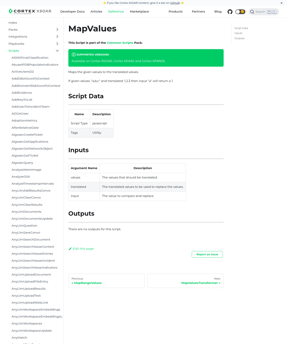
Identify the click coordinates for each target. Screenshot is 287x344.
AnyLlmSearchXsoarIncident (33, 260)
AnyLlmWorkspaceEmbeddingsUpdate (37, 316)
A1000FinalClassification (30, 57)
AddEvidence (22, 93)
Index (13, 22)
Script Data (241, 28)
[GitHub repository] (230, 12)
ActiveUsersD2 (23, 71)
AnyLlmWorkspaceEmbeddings (36, 309)
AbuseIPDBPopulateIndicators (35, 64)
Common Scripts (120, 43)
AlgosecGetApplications (30, 141)
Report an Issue (207, 254)
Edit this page (81, 248)
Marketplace (139, 11)
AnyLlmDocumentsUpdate (32, 218)
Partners (198, 11)
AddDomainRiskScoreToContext (36, 86)
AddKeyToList (22, 99)
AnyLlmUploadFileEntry (30, 281)
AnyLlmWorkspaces (27, 323)
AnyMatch (19, 337)
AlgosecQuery (22, 163)
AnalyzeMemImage (26, 170)
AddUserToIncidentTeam (30, 106)
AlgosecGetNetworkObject (32, 148)
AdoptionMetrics (24, 120)
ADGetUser (20, 113)
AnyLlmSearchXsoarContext (33, 246)
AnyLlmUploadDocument (31, 274)
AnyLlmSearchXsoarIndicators (35, 267)
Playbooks (16, 44)
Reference (116, 11)
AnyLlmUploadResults (29, 288)
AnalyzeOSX (21, 176)
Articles (96, 11)
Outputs (239, 38)
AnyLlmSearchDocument (31, 239)
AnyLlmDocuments (26, 211)
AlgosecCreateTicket (27, 134)
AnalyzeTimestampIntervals (33, 183)
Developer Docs (72, 11)
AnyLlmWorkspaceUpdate (32, 330)
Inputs (238, 33)
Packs (13, 29)
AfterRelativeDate (25, 128)
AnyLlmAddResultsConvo (31, 190)
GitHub (175, 2)
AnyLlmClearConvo (26, 197)
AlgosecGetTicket (25, 155)
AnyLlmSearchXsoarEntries (32, 253)
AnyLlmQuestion (24, 225)
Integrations (18, 36)
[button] (240, 11)
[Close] (281, 3)
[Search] (264, 11)
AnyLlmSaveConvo (26, 232)
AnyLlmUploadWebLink (30, 302)
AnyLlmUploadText (26, 295)
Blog (218, 11)
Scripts (14, 51)
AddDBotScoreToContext (31, 78)
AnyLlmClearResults (27, 205)
